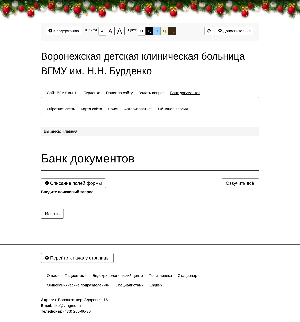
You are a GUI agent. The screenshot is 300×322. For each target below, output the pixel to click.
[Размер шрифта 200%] (119, 31)
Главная (70, 131)
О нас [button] (53, 275)
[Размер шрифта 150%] (110, 31)
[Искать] (52, 214)
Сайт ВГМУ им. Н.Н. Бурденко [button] (73, 93)
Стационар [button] (188, 275)
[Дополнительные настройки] (209, 31)
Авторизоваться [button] (138, 109)
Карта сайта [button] (91, 109)
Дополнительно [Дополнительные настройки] (234, 31)
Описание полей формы (73, 183)
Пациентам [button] (75, 275)
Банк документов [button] (185, 93)
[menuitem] (73, 93)
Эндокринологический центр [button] (117, 275)
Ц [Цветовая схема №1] (141, 32)
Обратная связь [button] (61, 109)
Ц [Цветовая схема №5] (172, 31)
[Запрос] (150, 200)
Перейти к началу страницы (77, 257)
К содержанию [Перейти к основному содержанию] (63, 31)
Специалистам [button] (129, 285)
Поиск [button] (113, 109)
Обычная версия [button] (173, 109)
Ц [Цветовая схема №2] (149, 31)
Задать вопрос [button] (151, 93)
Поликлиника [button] (160, 275)
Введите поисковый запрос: (68, 192)
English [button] (155, 285)
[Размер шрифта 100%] (102, 31)
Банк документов (88, 158)
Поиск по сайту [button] (119, 93)
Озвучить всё (240, 183)
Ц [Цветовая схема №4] (164, 31)
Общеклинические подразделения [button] (78, 285)
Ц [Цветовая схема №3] (157, 31)
